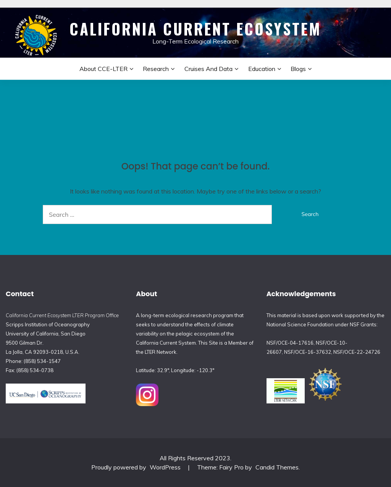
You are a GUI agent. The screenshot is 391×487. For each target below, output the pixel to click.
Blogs (298, 69)
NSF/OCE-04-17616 (290, 343)
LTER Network (160, 352)
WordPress (165, 467)
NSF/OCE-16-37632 (307, 352)
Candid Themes (277, 467)
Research (156, 69)
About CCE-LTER (103, 69)
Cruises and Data (208, 69)
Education (261, 69)
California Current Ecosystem (195, 28)
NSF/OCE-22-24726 (356, 352)
